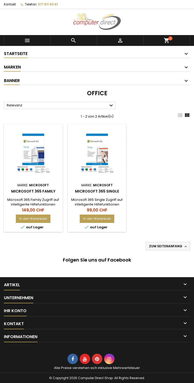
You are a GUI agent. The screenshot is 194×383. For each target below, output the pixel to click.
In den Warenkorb (33, 218)
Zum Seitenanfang (168, 246)
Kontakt (10, 4)
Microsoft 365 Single (97, 191)
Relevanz (60, 105)
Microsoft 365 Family (33, 191)
